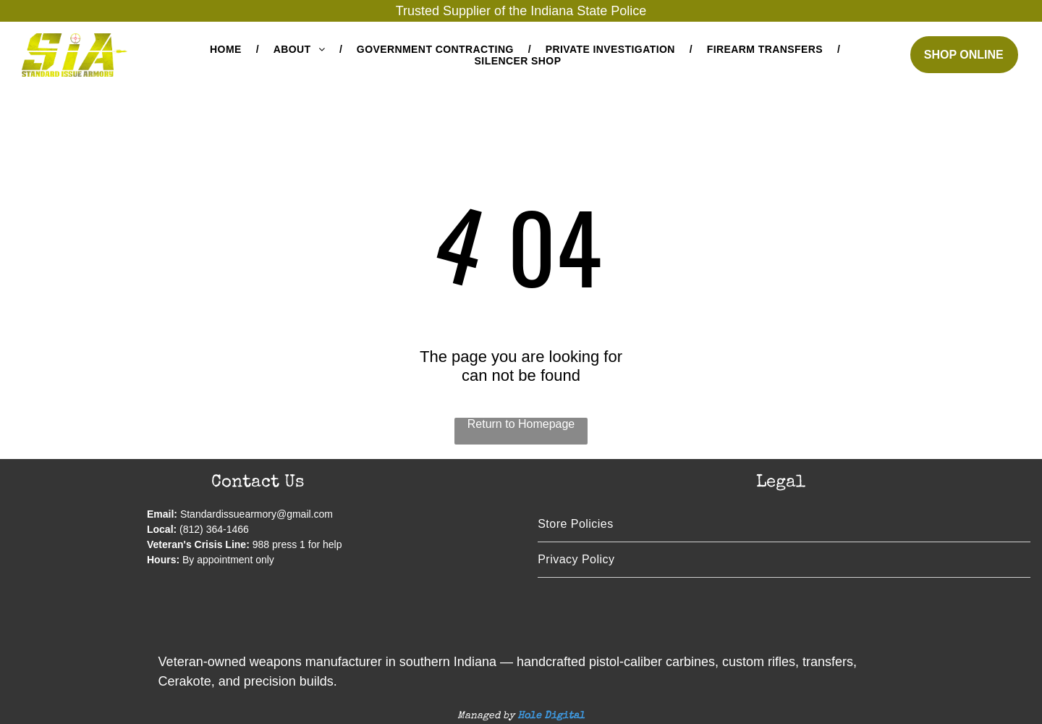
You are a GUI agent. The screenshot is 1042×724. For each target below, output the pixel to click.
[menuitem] (227, 49)
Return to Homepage (521, 424)
